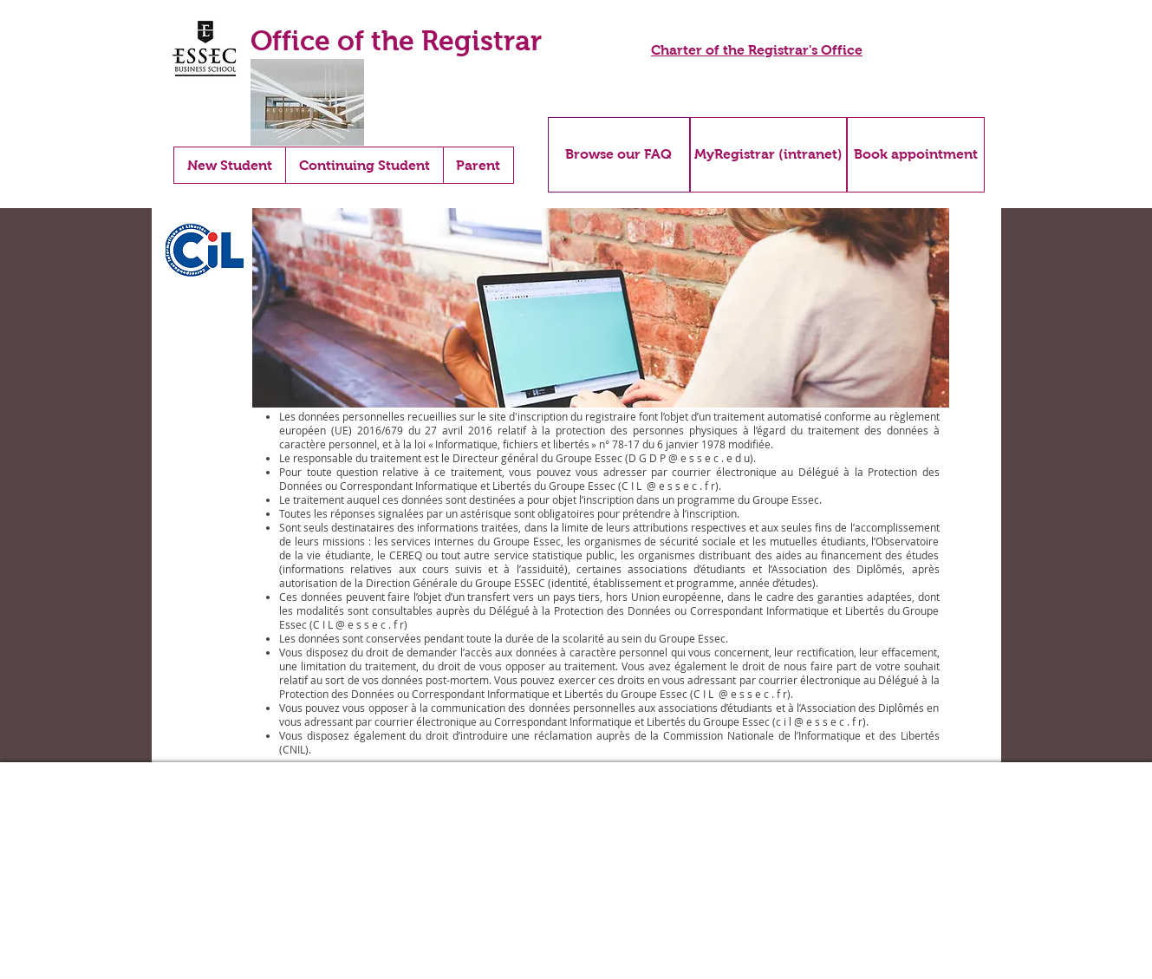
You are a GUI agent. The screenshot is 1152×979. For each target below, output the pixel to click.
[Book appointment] (916, 155)
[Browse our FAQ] (619, 155)
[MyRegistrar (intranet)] (768, 155)
